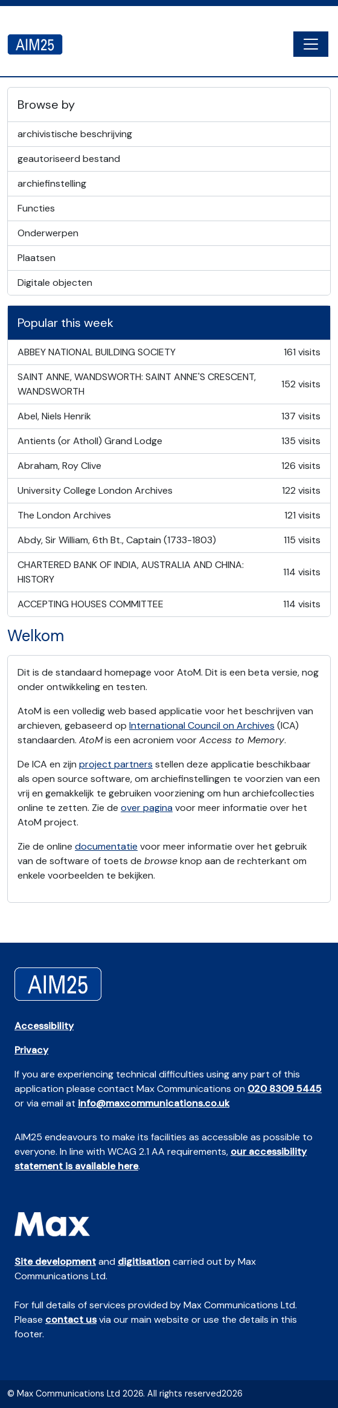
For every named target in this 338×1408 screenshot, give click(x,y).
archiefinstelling (52, 183)
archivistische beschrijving (75, 134)
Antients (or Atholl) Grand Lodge (169, 441)
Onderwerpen (48, 233)
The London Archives (169, 515)
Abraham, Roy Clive (169, 466)
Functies (36, 208)
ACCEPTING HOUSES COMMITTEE (169, 604)
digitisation (144, 1261)
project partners (116, 764)
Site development (55, 1261)
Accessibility (44, 1025)
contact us (71, 1319)
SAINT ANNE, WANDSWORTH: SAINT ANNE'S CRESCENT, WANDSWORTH (169, 384)
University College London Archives (169, 490)
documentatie (106, 846)
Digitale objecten (55, 282)
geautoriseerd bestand (69, 158)
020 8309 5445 (284, 1088)
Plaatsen (37, 257)
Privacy (31, 1050)
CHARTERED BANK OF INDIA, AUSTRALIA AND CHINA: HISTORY (169, 572)
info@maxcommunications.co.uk (153, 1103)
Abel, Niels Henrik (169, 416)
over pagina (147, 807)
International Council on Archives (202, 725)
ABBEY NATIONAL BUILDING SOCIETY (169, 352)
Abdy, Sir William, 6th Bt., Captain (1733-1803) (169, 540)
